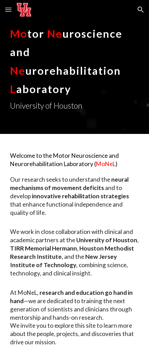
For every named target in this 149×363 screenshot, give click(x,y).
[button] (8, 9)
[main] (74, 67)
